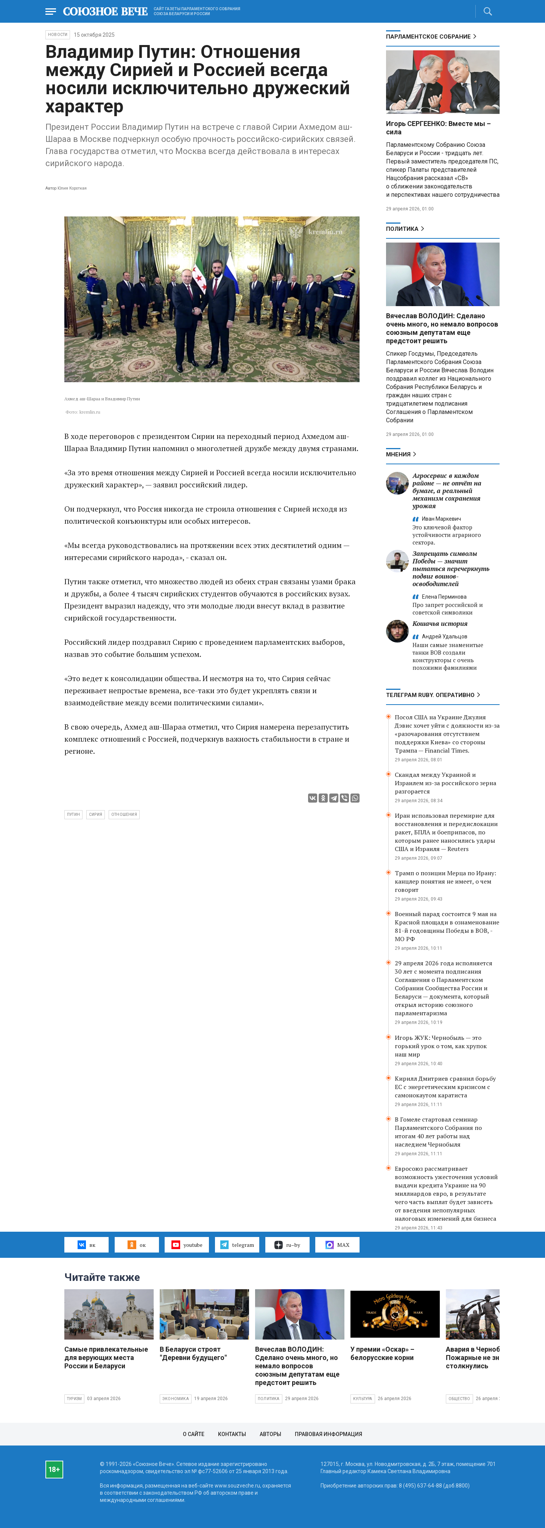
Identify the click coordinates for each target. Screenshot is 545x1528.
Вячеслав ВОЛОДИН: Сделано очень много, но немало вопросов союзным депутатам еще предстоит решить (442, 328)
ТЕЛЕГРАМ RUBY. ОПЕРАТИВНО (430, 695)
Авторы (270, 1434)
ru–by (287, 1245)
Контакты (232, 1434)
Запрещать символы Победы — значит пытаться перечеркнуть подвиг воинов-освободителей (451, 568)
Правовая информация (328, 1434)
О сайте (193, 1434)
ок (136, 1244)
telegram (237, 1244)
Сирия (95, 814)
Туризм (74, 1399)
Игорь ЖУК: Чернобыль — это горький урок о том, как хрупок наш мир (441, 1045)
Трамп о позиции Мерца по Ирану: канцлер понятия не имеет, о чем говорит (445, 881)
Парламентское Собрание (428, 36)
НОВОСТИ (57, 35)
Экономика (175, 1399)
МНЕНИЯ (398, 454)
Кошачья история (440, 623)
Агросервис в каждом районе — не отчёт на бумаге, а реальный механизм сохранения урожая (447, 490)
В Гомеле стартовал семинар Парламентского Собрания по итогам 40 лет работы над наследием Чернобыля (438, 1131)
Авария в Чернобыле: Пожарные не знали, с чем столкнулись (489, 1357)
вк (86, 1244)
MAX (337, 1245)
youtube (186, 1244)
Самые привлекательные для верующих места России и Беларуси (106, 1357)
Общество (459, 1399)
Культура (362, 1399)
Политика (402, 229)
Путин (73, 814)
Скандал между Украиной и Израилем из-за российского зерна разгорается (445, 782)
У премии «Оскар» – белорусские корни (382, 1353)
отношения (124, 814)
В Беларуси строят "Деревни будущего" (193, 1353)
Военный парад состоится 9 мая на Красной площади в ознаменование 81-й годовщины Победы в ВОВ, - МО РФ (447, 926)
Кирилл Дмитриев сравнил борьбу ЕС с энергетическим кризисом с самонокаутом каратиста (445, 1086)
